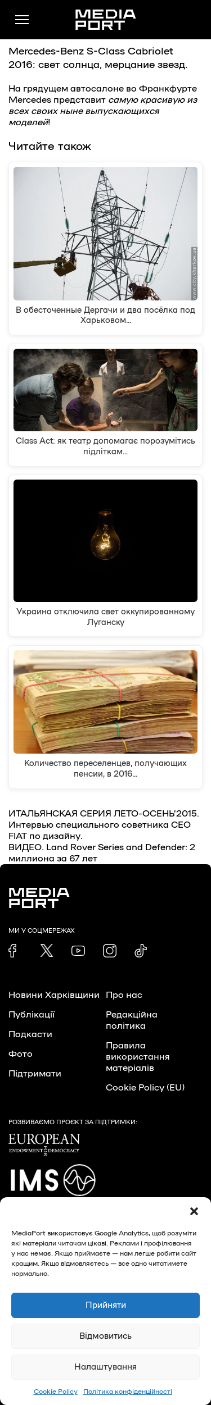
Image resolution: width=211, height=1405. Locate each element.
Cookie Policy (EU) (145, 1087)
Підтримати (34, 1073)
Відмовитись (105, 1336)
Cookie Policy (56, 1391)
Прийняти (106, 1305)
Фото (20, 1054)
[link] (15, 950)
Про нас (124, 995)
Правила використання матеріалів (138, 1057)
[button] (194, 1211)
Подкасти (30, 1034)
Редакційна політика (132, 1020)
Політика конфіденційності (127, 1391)
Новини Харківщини (54, 995)
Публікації (31, 1014)
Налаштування (105, 1367)
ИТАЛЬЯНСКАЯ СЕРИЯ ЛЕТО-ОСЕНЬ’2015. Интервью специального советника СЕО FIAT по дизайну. (103, 825)
